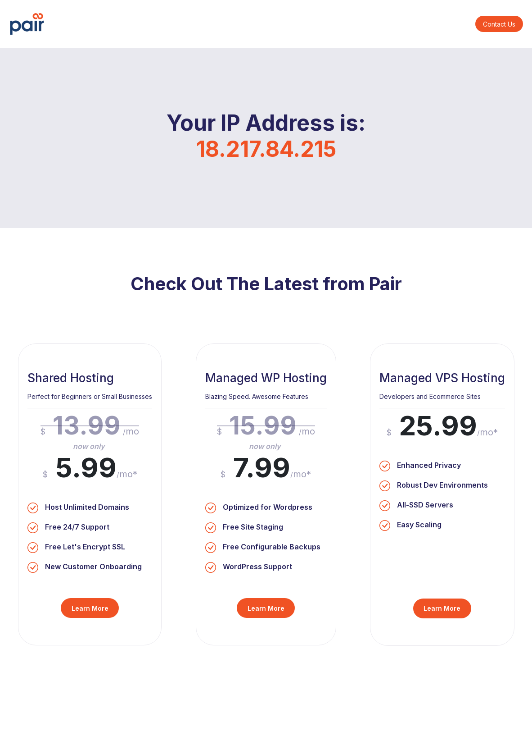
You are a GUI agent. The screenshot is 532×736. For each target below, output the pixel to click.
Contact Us (499, 24)
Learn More (90, 608)
